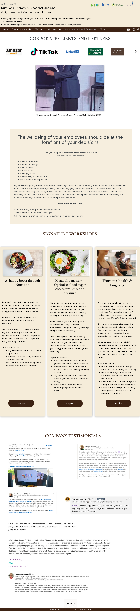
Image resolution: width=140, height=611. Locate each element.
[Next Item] (136, 51)
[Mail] (128, 29)
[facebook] (138, 29)
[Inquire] (21, 403)
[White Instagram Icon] (133, 29)
